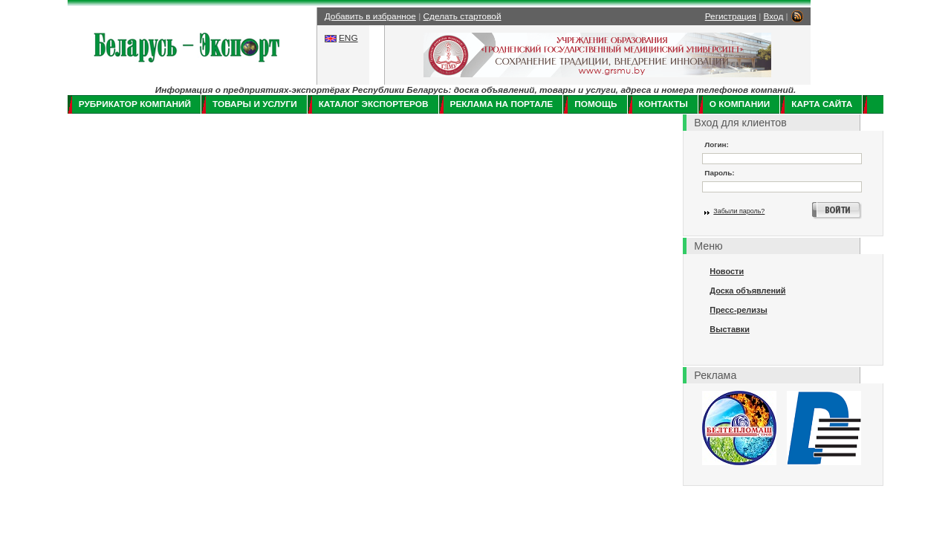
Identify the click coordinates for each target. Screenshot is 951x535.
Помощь (595, 104)
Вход (774, 16)
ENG (348, 38)
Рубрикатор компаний (135, 104)
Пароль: (719, 173)
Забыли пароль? (739, 211)
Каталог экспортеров (374, 104)
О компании (740, 104)
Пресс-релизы (738, 309)
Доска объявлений (747, 290)
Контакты (663, 104)
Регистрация (730, 16)
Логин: (716, 144)
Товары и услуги (254, 104)
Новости (727, 271)
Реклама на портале (502, 104)
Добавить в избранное (370, 16)
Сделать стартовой (462, 16)
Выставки (730, 329)
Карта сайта (821, 104)
